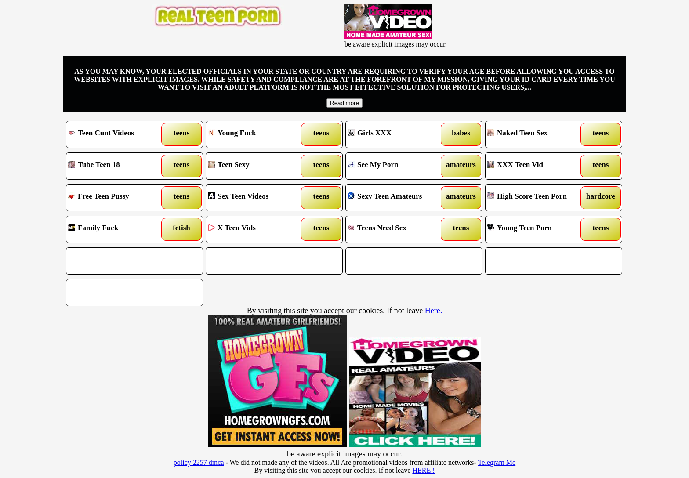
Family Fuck (117, 229)
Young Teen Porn (536, 229)
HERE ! (423, 470)
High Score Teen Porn (536, 197)
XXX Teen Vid (536, 166)
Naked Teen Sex (536, 134)
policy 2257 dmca (199, 462)
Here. (433, 310)
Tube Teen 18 (117, 166)
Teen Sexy (257, 166)
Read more (344, 103)
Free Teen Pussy (117, 197)
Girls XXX (397, 134)
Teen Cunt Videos (117, 134)
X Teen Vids (257, 229)
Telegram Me (497, 462)
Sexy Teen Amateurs (397, 197)
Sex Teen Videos (257, 197)
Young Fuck (257, 134)
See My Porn (397, 166)
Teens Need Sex (397, 229)
